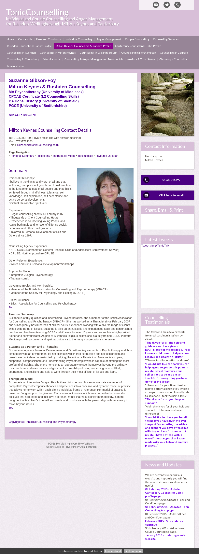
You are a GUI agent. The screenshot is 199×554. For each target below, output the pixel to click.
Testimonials (85, 155)
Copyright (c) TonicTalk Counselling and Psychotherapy (42, 421)
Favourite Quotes (106, 155)
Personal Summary (22, 155)
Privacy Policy (72, 446)
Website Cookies (55, 446)
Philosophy (43, 155)
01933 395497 (171, 179)
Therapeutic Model (63, 155)
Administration (88, 446)
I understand (113, 551)
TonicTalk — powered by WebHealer (75, 443)
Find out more (133, 551)
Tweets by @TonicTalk (155, 245)
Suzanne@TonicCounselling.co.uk (38, 145)
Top (11, 307)
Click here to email (171, 195)
